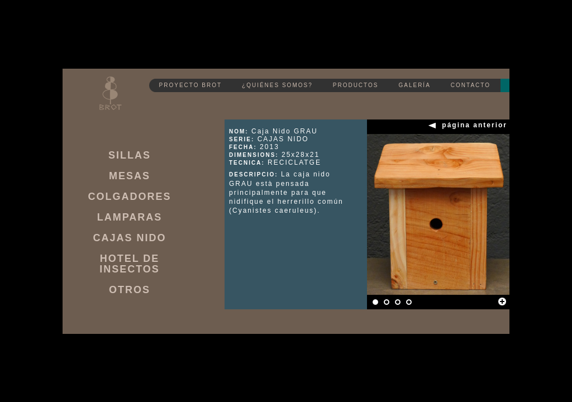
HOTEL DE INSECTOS (129, 264)
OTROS (129, 290)
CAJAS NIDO (129, 238)
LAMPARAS (130, 217)
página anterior (474, 125)
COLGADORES (129, 197)
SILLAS (129, 155)
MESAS (129, 176)
